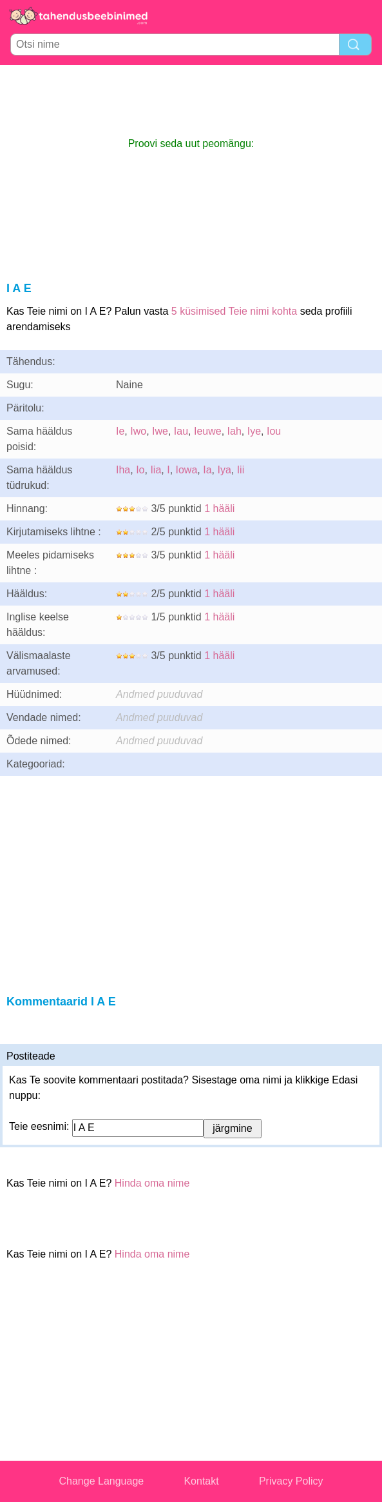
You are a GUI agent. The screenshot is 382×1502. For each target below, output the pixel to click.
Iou (274, 431)
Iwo (138, 431)
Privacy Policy (291, 1481)
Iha (123, 469)
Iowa (187, 469)
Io (140, 469)
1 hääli (219, 508)
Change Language (101, 1481)
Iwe (160, 431)
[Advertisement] (191, 101)
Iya (224, 469)
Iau (181, 431)
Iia (155, 469)
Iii (241, 469)
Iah (234, 431)
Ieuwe (208, 431)
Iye (254, 431)
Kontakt (201, 1481)
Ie (120, 431)
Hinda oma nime (152, 1183)
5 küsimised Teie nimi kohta (234, 311)
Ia (207, 469)
